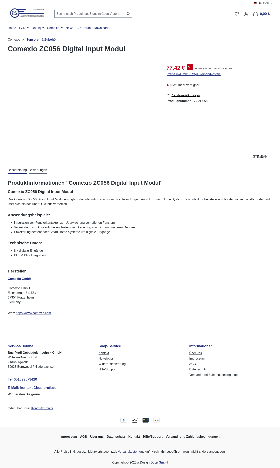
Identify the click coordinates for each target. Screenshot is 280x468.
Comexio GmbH (19, 278)
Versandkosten (128, 451)
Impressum (197, 358)
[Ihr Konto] (246, 14)
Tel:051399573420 (22, 379)
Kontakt (104, 353)
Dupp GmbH (159, 462)
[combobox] (88, 14)
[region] (83, 105)
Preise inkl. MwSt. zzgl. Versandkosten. (194, 74)
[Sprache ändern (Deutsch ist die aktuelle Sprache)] (263, 3)
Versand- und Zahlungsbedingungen (214, 374)
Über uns (195, 353)
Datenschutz (197, 369)
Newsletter (106, 358)
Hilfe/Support (108, 369)
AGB (192, 364)
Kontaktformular (42, 408)
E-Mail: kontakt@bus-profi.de (32, 388)
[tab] (17, 170)
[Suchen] (127, 14)
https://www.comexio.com (33, 313)
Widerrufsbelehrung (112, 364)
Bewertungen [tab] (38, 170)
